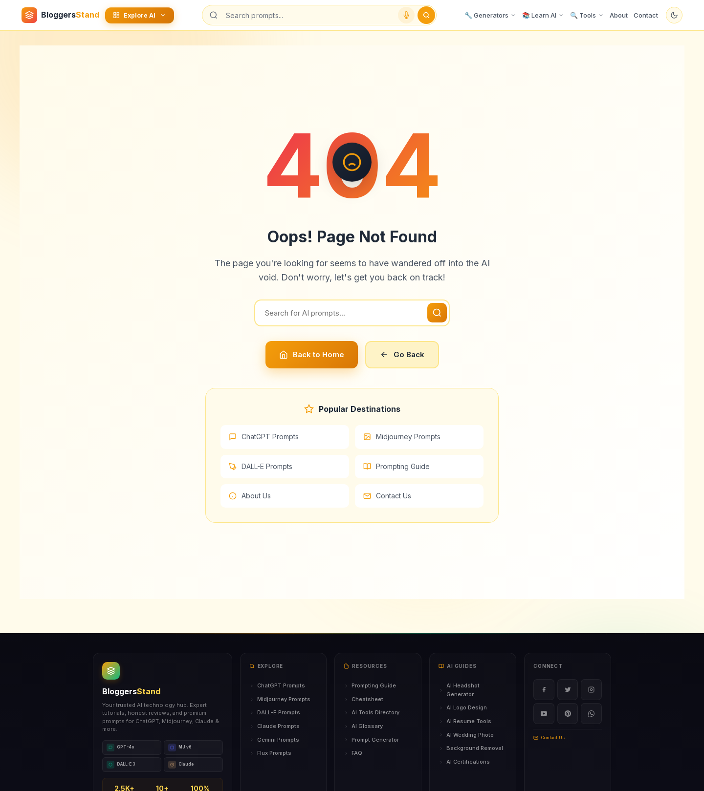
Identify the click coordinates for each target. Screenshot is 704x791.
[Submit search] (426, 15)
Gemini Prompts (274, 739)
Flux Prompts (270, 752)
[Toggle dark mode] (674, 15)
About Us (250, 496)
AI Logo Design (463, 707)
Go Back (402, 354)
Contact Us (387, 496)
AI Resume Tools (465, 721)
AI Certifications (464, 761)
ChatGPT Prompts (264, 436)
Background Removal (471, 748)
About (619, 15)
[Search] (352, 312)
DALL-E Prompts (260, 466)
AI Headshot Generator (459, 690)
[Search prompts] (308, 15)
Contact (646, 15)
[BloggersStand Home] (60, 15)
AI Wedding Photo (466, 734)
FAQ (353, 752)
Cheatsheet (363, 699)
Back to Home (311, 354)
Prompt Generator (371, 739)
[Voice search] (406, 15)
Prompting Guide (396, 466)
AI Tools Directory (371, 712)
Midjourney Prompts (401, 436)
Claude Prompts (274, 726)
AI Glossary (363, 726)
